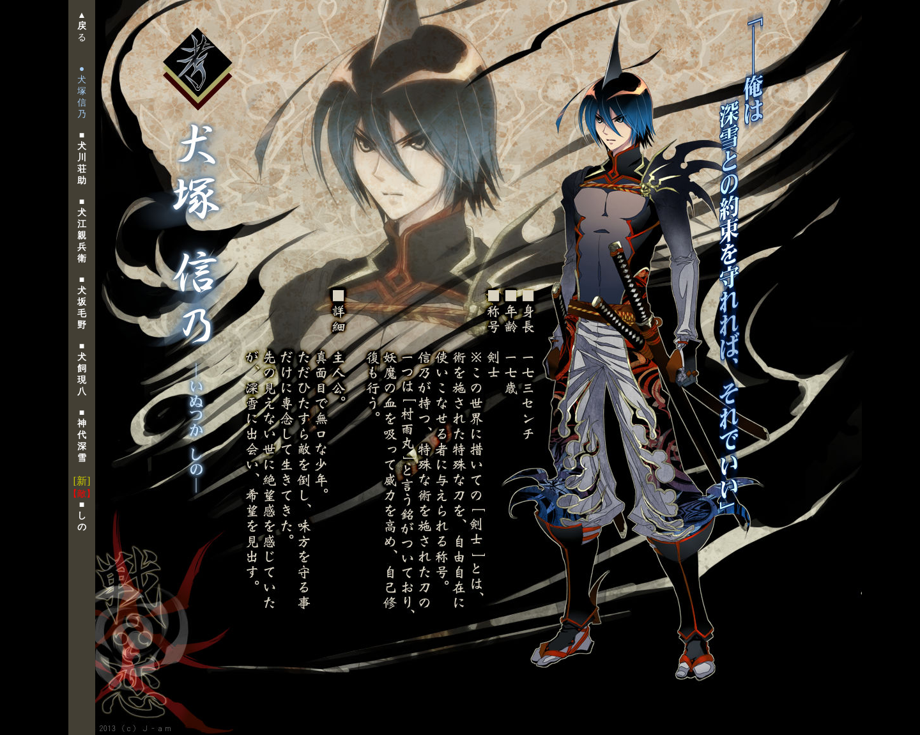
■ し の (81, 516)
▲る (81, 26)
